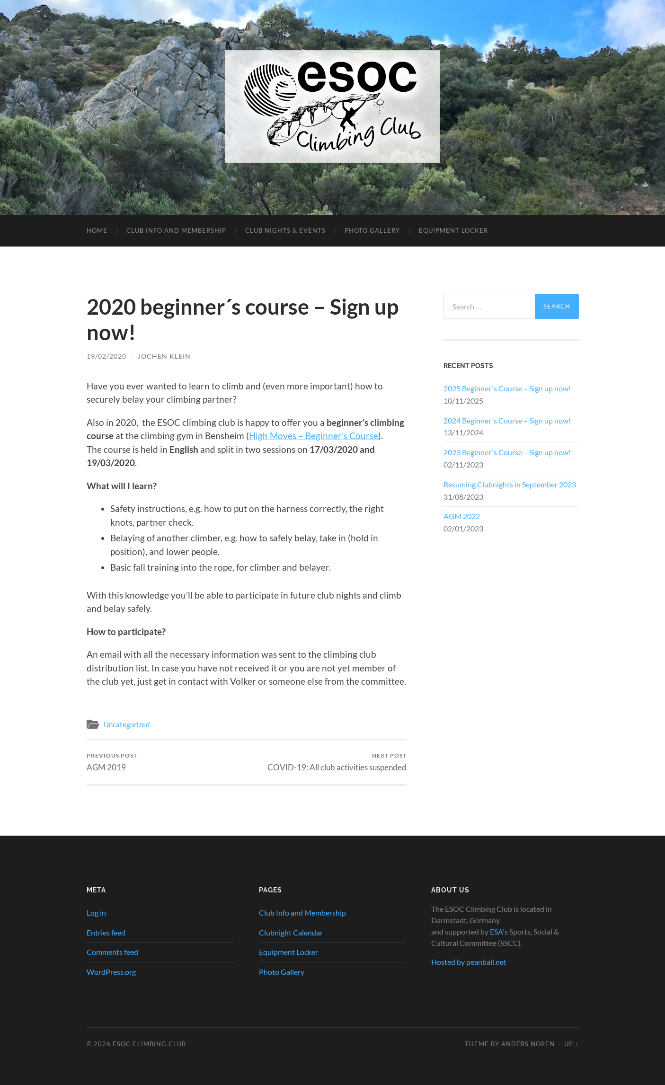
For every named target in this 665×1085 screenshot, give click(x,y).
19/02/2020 (106, 356)
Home (97, 230)
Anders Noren (528, 1044)
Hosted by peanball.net (468, 961)
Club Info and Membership (176, 230)
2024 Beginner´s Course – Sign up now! (507, 420)
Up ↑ (571, 1044)
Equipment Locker (453, 230)
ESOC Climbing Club (149, 1044)
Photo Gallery (372, 230)
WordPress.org (111, 971)
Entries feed (106, 932)
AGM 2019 (112, 762)
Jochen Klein (164, 356)
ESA (496, 931)
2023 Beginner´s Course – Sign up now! (507, 452)
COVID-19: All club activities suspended (337, 762)
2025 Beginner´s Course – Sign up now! (507, 388)
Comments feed (112, 951)
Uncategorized (127, 724)
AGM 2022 (461, 516)
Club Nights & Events (285, 230)
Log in (96, 912)
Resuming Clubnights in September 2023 (509, 484)
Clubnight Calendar (291, 932)
